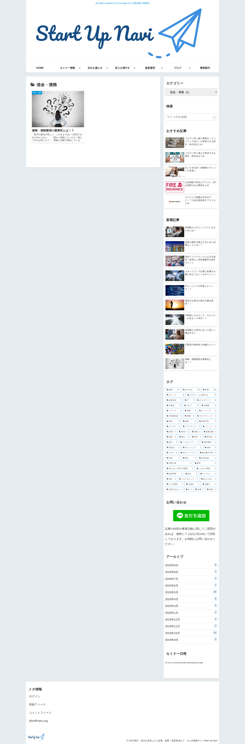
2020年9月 (191, 565)
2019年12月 (191, 619)
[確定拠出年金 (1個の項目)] (207, 452)
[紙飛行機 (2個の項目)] (209, 432)
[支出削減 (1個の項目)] (207, 458)
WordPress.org (38, 720)
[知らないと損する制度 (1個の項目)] (180, 468)
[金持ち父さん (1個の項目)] (174, 489)
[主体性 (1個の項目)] (193, 484)
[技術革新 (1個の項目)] (174, 474)
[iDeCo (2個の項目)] (184, 432)
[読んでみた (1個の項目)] (208, 479)
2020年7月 (191, 578)
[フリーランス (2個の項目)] (191, 426)
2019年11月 (191, 626)
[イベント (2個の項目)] (209, 426)
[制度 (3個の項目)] (189, 421)
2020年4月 (191, 599)
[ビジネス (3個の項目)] (173, 426)
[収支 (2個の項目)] (197, 437)
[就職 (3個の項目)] (189, 416)
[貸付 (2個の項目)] (171, 442)
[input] (191, 117)
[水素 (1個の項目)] (199, 489)
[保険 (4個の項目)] (190, 410)
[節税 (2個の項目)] (196, 432)
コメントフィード (40, 712)
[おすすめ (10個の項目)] (191, 389)
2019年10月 (191, 633)
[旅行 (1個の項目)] (191, 474)
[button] (215, 117)
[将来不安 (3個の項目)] (207, 421)
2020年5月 (191, 592)
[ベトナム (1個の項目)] (208, 474)
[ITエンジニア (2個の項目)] (192, 447)
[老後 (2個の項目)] (171, 437)
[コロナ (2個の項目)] (171, 452)
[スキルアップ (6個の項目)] (206, 400)
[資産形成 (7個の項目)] (174, 400)
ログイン (34, 696)
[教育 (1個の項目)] (205, 463)
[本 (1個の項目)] (188, 489)
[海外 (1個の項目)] (171, 479)
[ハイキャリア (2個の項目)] (189, 442)
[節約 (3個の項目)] (173, 421)
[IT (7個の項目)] (189, 400)
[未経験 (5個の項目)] (208, 405)
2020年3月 (191, 605)
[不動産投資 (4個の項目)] (174, 416)
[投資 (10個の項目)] (209, 389)
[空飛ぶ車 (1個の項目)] (179, 463)
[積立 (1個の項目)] (189, 458)
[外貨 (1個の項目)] (173, 458)
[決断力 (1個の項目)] (209, 484)
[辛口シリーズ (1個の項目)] (188, 452)
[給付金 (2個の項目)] (210, 437)
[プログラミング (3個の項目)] (206, 416)
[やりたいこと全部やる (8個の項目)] (201, 395)
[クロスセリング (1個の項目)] (188, 479)
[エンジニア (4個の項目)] (207, 410)
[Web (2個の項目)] (210, 447)
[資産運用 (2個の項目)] (208, 442)
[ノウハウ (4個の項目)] (174, 410)
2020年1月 (191, 612)
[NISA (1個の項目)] (211, 489)
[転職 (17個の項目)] (173, 389)
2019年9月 (191, 639)
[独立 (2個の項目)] (184, 437)
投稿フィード (37, 704)
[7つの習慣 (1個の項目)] (174, 484)
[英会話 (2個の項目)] (173, 447)
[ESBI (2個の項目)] (171, 432)
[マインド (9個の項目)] (175, 395)
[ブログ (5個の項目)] (191, 405)
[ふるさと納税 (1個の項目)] (206, 468)
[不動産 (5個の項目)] (173, 405)
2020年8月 (191, 572)
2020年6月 (191, 585)
